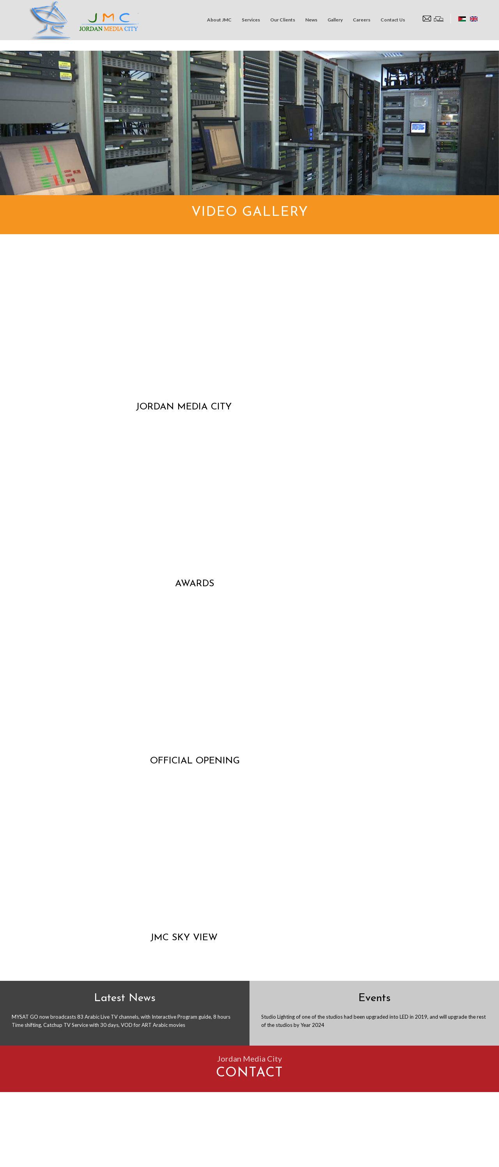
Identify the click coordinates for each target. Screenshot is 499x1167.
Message (274, 1009)
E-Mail (380, 935)
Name (270, 935)
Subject (272, 972)
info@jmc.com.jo (67, 1044)
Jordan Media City (65, 1157)
